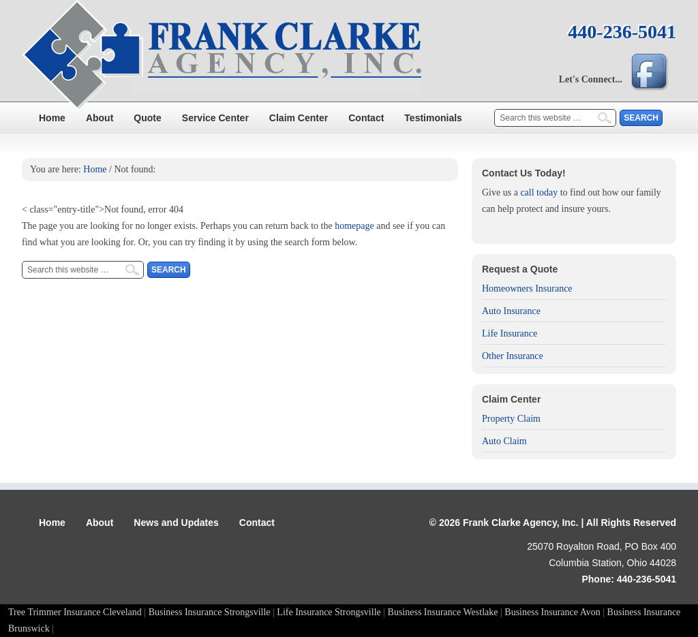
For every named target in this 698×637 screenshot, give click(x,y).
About (99, 117)
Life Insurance (509, 333)
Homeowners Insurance (527, 288)
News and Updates (176, 522)
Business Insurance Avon (552, 612)
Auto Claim (504, 441)
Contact (366, 117)
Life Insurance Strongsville (328, 612)
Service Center (215, 117)
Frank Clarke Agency (349, 58)
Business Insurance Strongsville (210, 612)
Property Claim (511, 419)
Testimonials (433, 117)
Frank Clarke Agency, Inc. (521, 522)
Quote (147, 117)
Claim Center (298, 117)
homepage (354, 226)
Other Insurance (512, 356)
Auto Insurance (511, 311)
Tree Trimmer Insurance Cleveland (75, 612)
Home (52, 117)
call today (539, 192)
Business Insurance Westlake (443, 612)
